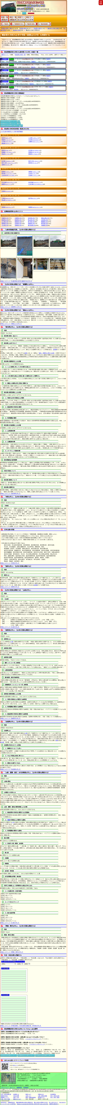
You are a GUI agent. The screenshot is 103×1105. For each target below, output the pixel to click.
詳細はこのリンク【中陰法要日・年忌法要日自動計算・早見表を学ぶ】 (20, 1025)
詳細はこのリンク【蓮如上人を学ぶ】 (11, 323)
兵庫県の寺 (18, 218)
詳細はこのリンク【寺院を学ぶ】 (9, 563)
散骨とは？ (28, 1094)
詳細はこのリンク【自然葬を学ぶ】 (10, 769)
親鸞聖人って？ (5, 1097)
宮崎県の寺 (18, 225)
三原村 (7, 198)
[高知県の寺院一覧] (20, 54)
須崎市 (6, 164)
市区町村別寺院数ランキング (8, 121)
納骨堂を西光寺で (53, 1104)
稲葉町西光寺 (11, 1102)
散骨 (26, 353)
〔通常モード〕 (4, 54)
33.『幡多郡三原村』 (30, 24)
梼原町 (34, 207)
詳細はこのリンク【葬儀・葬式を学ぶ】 (11, 952)
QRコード (15, 1065)
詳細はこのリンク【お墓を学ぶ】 (9, 922)
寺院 (8, 820)
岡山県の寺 (31, 220)
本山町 (8, 200)
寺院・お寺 (16, 1097)
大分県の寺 (5, 225)
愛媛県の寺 (44, 221)
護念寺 (5, 65)
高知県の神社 (37, 28)
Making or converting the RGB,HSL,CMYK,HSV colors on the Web (32, 1104)
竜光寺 (5, 87)
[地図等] (48, 59)
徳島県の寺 (18, 221)
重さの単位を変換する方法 (41, 1102)
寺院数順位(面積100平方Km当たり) (10, 125)
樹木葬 (2, 742)
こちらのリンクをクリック (33, 1039)
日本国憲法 (53, 1094)
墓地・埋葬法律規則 (31, 1097)
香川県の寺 (31, 221)
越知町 (7, 143)
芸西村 (34, 152)
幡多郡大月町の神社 (53, 28)
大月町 (8, 141)
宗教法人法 (41, 1094)
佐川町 (7, 161)
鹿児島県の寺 (32, 225)
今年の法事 (16, 1096)
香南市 (33, 154)
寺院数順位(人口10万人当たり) (9, 123)
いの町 (33, 138)
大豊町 (34, 141)
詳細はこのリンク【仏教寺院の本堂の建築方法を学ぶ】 (16, 281)
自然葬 (55, 349)
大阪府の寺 (5, 218)
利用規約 (26, 1087)
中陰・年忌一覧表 (5, 1099)
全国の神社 (23, 28)
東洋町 (8, 173)
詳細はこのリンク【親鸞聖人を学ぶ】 (11, 307)
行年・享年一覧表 (54, 1097)
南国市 (7, 184)
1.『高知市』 (6, 24)
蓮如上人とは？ (17, 1099)
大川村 (34, 139)
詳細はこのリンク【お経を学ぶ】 (9, 627)
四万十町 (8, 163)
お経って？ (28, 1096)
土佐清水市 (8, 175)
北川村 (34, 150)
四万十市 (34, 161)
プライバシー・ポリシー (8, 1087)
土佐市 (32, 173)
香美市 (5, 150)
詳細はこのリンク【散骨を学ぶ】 (9, 586)
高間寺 (5, 70)
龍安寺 (5, 81)
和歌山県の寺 (45, 218)
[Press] (11, 59)
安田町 (7, 207)
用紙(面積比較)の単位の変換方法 (24, 1102)
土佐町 (33, 175)
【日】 (27, 964)
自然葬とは (16, 1094)
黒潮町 (8, 152)
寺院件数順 (19, 131)
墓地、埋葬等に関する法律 (46, 353)
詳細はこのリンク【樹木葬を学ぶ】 (10, 493)
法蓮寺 (5, 76)
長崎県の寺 (31, 223)
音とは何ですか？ (53, 1102)
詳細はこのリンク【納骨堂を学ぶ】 (10, 718)
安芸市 (5, 138)
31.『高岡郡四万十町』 (18, 24)
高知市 (6, 154)
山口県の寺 (5, 221)
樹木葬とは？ (41, 1097)
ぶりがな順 (3, 131)
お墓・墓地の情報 (42, 1096)
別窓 (18, 121)
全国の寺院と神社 (7, 28)
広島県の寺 (44, 220)
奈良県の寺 (31, 218)
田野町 (7, 171)
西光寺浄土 (4, 1102)
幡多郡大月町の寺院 (31, 30)
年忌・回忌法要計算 (6, 1094)
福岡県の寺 (5, 223)
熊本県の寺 (44, 223)
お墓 (63, 577)
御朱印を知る (4, 1096)
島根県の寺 (18, 220)
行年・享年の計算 (54, 1096)
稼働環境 (19, 1087)
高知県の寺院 (16, 30)
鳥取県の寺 (5, 220)
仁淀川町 (35, 184)
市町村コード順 (11, 131)
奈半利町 (34, 182)
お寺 (13, 822)
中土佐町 (8, 182)
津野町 (33, 171)
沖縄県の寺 (44, 225)
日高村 (7, 191)
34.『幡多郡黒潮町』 (44, 24)
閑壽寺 (5, 59)
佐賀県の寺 (18, 223)
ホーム (24, 13)
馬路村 (7, 139)
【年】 (8, 964)
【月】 (20, 964)
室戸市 (32, 198)
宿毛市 (32, 163)
